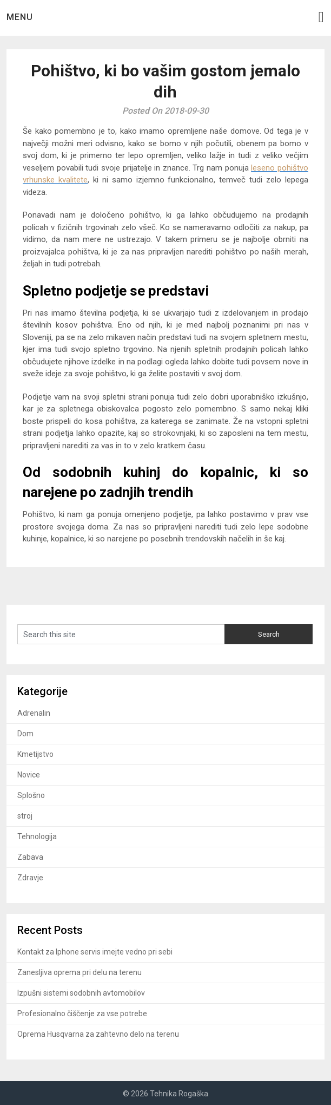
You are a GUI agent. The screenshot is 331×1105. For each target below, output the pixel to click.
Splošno (31, 795)
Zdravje (30, 877)
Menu (19, 17)
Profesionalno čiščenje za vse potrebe (82, 1013)
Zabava (30, 857)
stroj (24, 816)
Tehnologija (37, 836)
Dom (25, 733)
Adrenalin (33, 713)
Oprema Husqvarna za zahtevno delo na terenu (98, 1034)
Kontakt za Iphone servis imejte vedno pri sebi (95, 951)
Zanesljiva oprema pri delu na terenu (79, 972)
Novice (28, 774)
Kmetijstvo (35, 754)
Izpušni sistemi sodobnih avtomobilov (81, 993)
